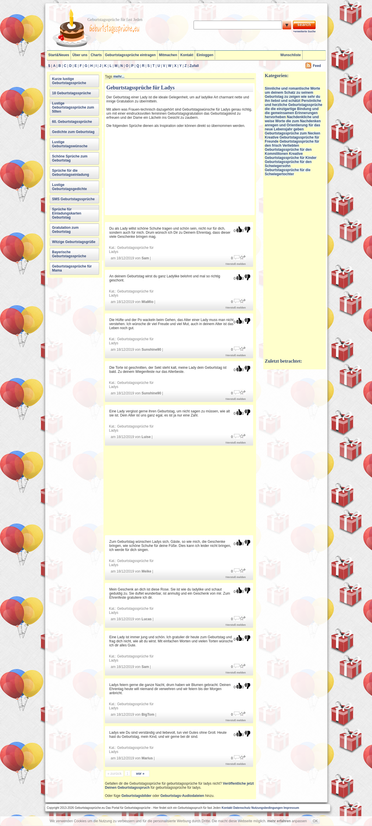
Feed (317, 66)
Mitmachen (168, 55)
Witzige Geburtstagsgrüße (73, 242)
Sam (145, 258)
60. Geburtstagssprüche (72, 122)
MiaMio (147, 302)
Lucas (147, 619)
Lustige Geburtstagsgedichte (69, 187)
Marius (147, 758)
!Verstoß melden (236, 264)
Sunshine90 (151, 350)
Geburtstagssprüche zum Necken (292, 133)
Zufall (194, 66)
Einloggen (204, 55)
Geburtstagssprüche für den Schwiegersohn (288, 164)
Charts (96, 55)
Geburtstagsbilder (136, 796)
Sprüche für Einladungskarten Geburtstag (66, 213)
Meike (146, 571)
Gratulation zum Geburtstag (65, 230)
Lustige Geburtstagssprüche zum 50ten (73, 107)
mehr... (119, 77)
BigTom (148, 714)
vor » (140, 774)
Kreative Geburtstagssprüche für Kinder (290, 156)
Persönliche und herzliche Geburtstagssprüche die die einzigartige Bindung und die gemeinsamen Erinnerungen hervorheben (293, 109)
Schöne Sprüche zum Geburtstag (69, 158)
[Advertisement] (157, 170)
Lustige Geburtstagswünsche (69, 144)
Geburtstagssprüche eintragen (130, 55)
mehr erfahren (279, 821)
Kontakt (186, 55)
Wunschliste (290, 55)
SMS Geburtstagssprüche (73, 199)
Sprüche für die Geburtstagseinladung (70, 173)
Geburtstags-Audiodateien (182, 796)
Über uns (79, 55)
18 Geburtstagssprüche (71, 93)
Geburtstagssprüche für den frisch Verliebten (292, 143)
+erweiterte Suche (304, 31)
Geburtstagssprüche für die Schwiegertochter (287, 172)
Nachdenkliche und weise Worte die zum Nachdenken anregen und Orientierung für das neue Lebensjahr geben (293, 123)
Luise (146, 437)
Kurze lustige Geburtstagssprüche (69, 81)
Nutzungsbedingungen (267, 807)
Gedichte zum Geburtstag (73, 132)
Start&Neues (58, 55)
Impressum (291, 807)
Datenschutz (241, 807)
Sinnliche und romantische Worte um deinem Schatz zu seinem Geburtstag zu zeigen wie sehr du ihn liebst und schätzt (292, 94)
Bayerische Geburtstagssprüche (69, 254)
